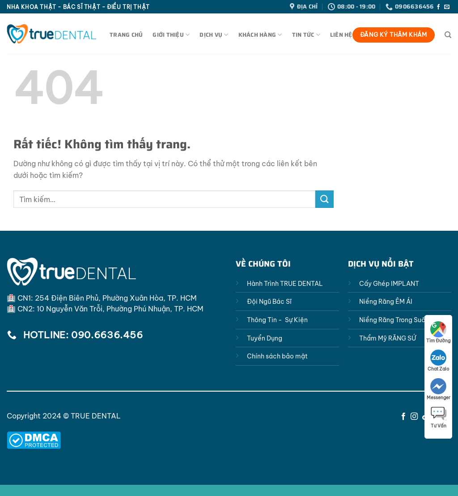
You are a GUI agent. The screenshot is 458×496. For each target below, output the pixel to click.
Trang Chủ (126, 34)
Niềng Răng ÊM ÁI (385, 302)
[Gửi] (324, 199)
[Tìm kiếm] (448, 34)
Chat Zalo (438, 360)
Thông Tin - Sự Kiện (277, 320)
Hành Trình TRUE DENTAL (285, 284)
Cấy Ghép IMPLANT (389, 284)
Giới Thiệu (171, 34)
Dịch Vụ (213, 34)
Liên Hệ (341, 34)
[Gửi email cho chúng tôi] (447, 7)
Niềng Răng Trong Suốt (393, 320)
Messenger (438, 389)
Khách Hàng (260, 34)
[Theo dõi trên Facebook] (438, 7)
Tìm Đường (438, 332)
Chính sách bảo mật (277, 356)
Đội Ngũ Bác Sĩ (269, 302)
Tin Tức (306, 34)
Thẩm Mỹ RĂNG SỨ (387, 338)
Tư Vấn (438, 417)
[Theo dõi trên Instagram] (414, 417)
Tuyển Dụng (264, 338)
